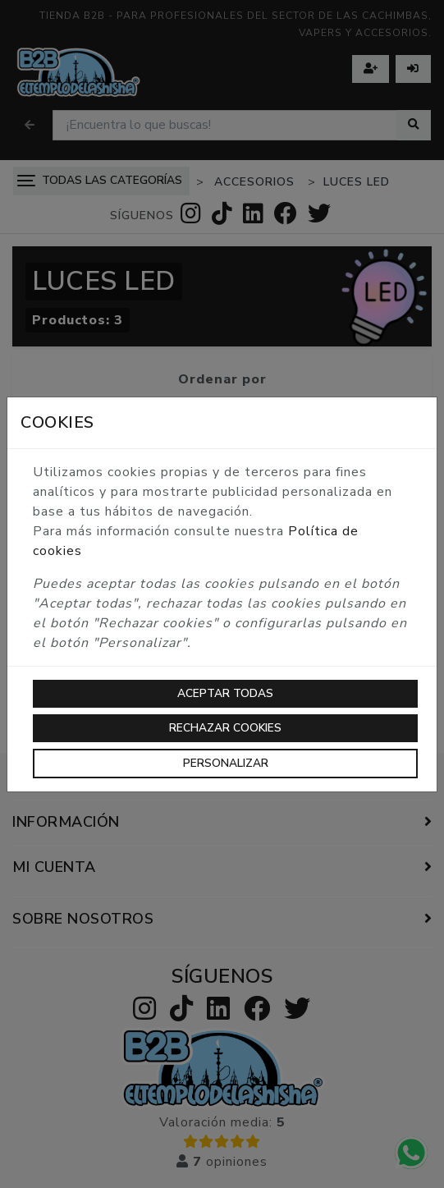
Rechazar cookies (225, 728)
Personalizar (225, 763)
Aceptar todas (225, 693)
